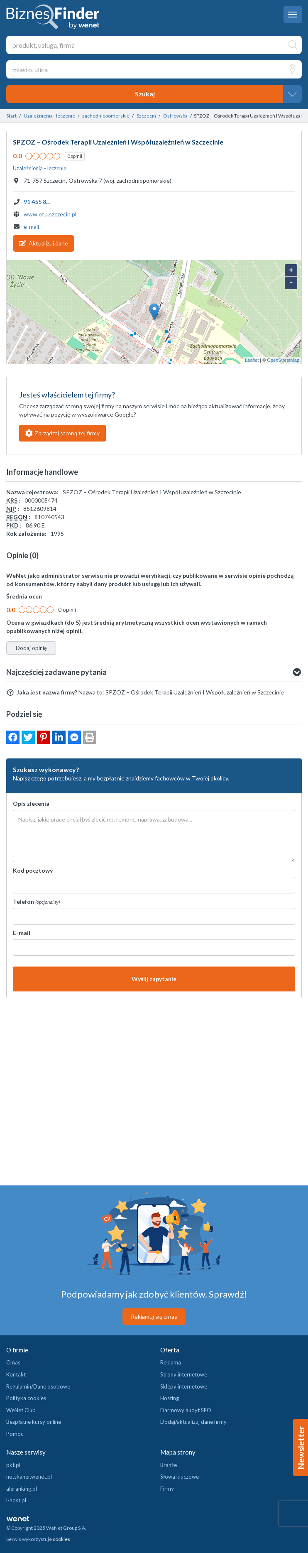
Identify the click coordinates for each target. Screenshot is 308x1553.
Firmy (167, 1488)
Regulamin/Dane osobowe (38, 1386)
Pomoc (14, 1433)
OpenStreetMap (283, 360)
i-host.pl (16, 1500)
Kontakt (16, 1374)
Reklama (170, 1362)
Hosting (169, 1398)
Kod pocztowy (33, 870)
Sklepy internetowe (183, 1386)
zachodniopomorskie (106, 116)
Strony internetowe (183, 1374)
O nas (13, 1362)
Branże (168, 1465)
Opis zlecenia (31, 803)
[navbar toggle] (293, 14)
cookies (61, 1539)
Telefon (36, 901)
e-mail (31, 226)
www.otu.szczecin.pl (50, 214)
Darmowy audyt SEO (185, 1410)
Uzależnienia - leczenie (49, 116)
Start (11, 116)
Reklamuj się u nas (154, 1316)
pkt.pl (13, 1465)
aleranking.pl (21, 1488)
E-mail (21, 932)
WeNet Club (21, 1410)
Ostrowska (175, 116)
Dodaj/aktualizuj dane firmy (193, 1421)
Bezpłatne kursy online (33, 1421)
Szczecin (146, 116)
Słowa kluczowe (179, 1476)
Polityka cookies (26, 1398)
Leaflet (252, 360)
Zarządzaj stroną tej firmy (62, 433)
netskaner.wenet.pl (29, 1476)
